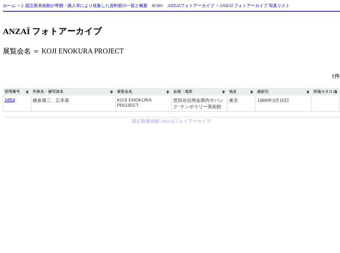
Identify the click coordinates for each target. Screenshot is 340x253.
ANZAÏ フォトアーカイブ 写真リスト (255, 5)
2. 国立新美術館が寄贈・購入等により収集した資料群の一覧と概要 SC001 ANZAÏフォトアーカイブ (117, 5)
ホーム (9, 5)
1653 (10, 100)
